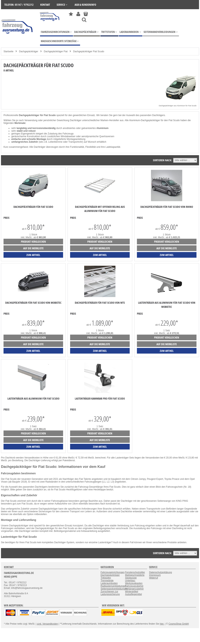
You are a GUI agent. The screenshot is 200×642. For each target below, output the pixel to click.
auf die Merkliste (33, 248)
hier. (162, 623)
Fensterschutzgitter (135, 572)
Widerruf (153, 577)
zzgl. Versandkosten (47, 623)
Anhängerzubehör (134, 588)
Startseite (8, 51)
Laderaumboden (109, 583)
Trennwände (107, 580)
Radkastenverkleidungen (113, 586)
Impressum (155, 575)
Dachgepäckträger (28, 51)
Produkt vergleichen (33, 241)
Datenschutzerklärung (160, 572)
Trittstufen (106, 577)
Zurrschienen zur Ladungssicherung (110, 593)
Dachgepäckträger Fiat (55, 51)
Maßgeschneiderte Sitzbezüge (134, 576)
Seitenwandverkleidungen (114, 588)
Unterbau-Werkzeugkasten (133, 582)
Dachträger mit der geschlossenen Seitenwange (146, 501)
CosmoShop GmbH (179, 623)
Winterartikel (131, 591)
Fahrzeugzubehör (134, 586)
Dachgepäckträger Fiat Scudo (88, 51)
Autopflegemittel (133, 594)
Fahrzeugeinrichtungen (113, 572)
